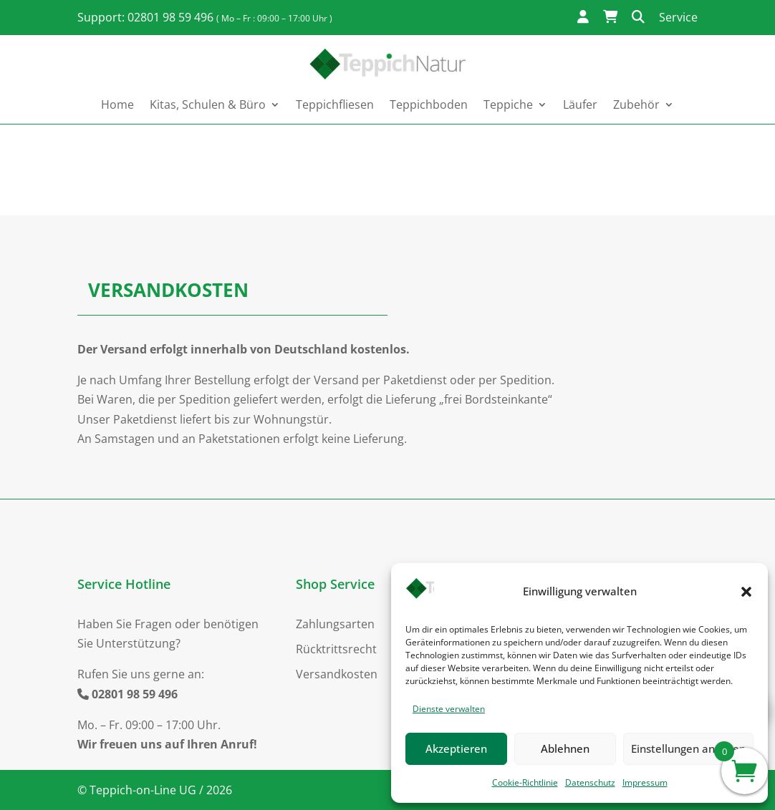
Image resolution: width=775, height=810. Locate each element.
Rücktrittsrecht (336, 649)
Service (678, 17)
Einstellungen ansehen (688, 748)
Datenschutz (590, 782)
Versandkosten (336, 674)
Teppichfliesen (335, 104)
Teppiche (508, 104)
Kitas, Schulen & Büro (208, 104)
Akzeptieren (456, 748)
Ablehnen (565, 748)
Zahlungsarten (335, 624)
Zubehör (636, 104)
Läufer (580, 104)
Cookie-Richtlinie (525, 782)
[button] (746, 592)
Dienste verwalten (449, 709)
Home (117, 104)
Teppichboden (429, 104)
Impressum (645, 782)
